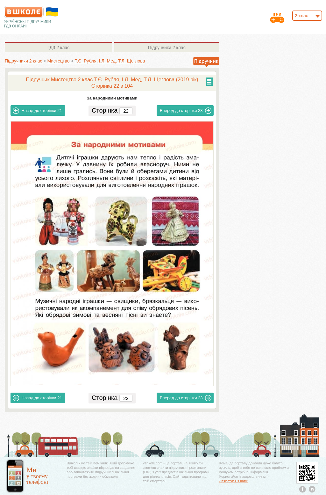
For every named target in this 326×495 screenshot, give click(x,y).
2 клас (58, 47)
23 (186, 110)
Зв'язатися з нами (233, 481)
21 (37, 110)
